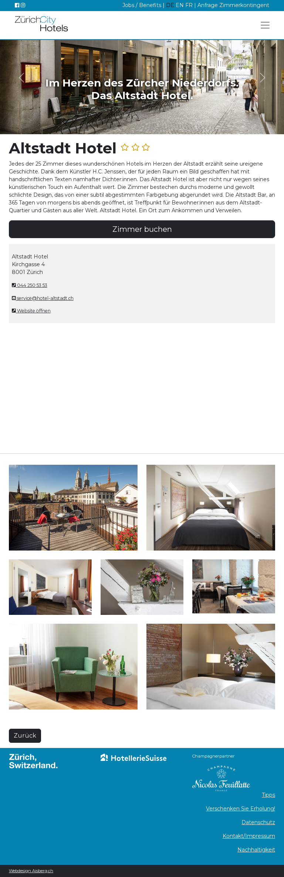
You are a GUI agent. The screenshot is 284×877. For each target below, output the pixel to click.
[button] (21, 77)
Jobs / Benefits (141, 5)
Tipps (268, 795)
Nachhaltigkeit (256, 849)
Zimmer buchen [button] (142, 229)
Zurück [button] (25, 735)
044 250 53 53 (29, 285)
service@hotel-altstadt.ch (43, 298)
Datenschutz (258, 822)
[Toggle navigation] (265, 25)
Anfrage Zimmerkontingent (233, 5)
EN (180, 5)
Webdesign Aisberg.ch (31, 870)
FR (189, 5)
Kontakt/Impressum (249, 836)
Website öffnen (31, 311)
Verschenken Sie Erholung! (240, 808)
